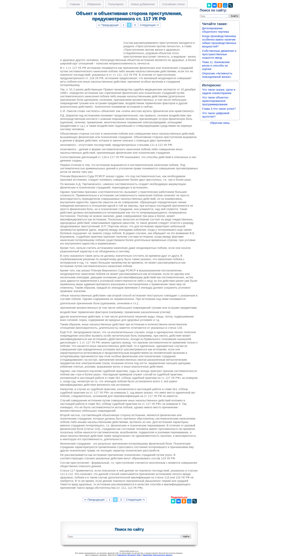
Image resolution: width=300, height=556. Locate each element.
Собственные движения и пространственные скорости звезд (219, 54)
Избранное (94, 4)
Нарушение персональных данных (158, 555)
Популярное (115, 4)
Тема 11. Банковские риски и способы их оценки (216, 65)
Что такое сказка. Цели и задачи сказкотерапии (218, 91)
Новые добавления (143, 4)
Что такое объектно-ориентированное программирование (215, 101)
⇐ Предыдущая (108, 25)
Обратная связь (220, 122)
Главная (75, 4)
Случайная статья (173, 4)
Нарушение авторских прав (129, 555)
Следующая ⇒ (149, 25)
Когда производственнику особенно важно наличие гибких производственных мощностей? (219, 41)
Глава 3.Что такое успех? (219, 108)
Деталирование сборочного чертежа (215, 30)
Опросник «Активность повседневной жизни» (217, 75)
